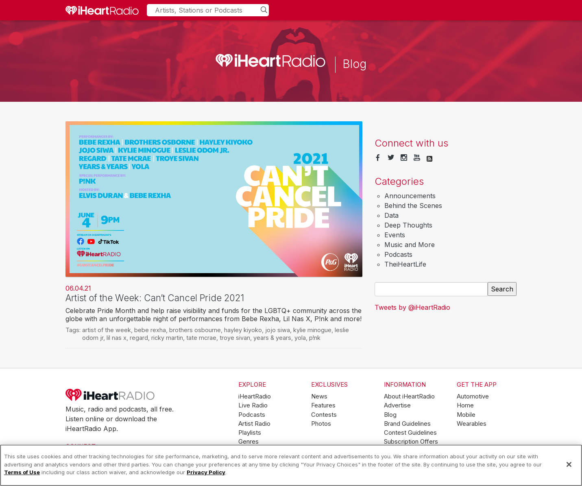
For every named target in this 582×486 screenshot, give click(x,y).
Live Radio (253, 405)
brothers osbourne (195, 329)
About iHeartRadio (409, 396)
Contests (324, 414)
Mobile (466, 414)
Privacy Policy (206, 472)
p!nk (314, 337)
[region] (291, 465)
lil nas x (116, 337)
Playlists (249, 432)
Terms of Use (22, 472)
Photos (321, 423)
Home (465, 405)
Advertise (397, 405)
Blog (390, 414)
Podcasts (398, 254)
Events (394, 235)
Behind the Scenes (413, 205)
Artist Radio (254, 423)
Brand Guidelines (407, 423)
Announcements (410, 196)
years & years (272, 337)
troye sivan (235, 337)
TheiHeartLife (405, 264)
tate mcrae (201, 337)
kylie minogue (312, 329)
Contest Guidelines (410, 432)
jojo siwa (277, 329)
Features (323, 405)
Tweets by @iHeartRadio (412, 307)
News (319, 396)
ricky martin (167, 337)
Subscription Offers (411, 441)
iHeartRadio (110, 395)
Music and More (409, 245)
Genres (248, 441)
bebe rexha (150, 329)
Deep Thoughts (408, 225)
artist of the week (106, 329)
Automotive (473, 396)
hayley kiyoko (243, 329)
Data (391, 215)
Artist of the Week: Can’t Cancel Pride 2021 (154, 297)
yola (300, 337)
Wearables (471, 423)
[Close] (569, 464)
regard (139, 337)
